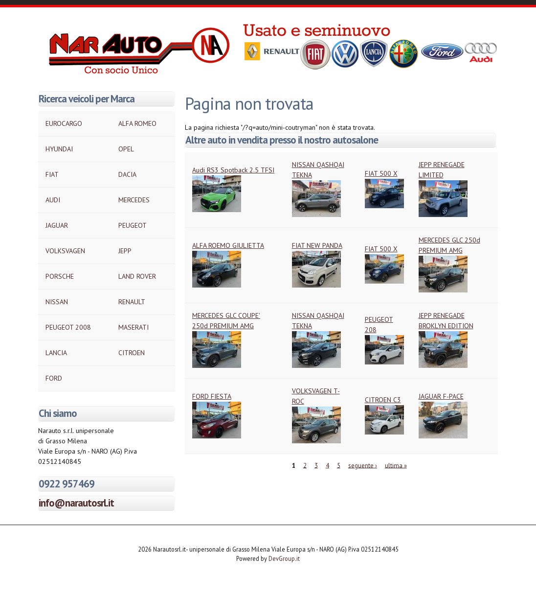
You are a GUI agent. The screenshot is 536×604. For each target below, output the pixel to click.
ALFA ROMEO (137, 123)
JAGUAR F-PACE (441, 396)
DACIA (127, 174)
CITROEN (131, 352)
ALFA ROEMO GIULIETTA (228, 245)
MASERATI (133, 327)
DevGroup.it (284, 558)
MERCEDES (134, 199)
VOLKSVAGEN (65, 250)
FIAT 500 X (381, 173)
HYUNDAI (59, 149)
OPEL (126, 149)
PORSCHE (59, 276)
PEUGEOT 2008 (68, 327)
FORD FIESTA (211, 396)
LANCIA (56, 352)
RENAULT (131, 301)
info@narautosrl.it (76, 502)
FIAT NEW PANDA (317, 245)
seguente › (362, 465)
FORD (53, 378)
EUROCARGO (63, 123)
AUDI (52, 199)
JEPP (125, 250)
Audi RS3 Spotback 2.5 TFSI (233, 170)
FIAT (52, 174)
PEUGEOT (132, 225)
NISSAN (56, 301)
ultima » (396, 465)
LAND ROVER (137, 276)
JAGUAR (56, 225)
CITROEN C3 (383, 399)
